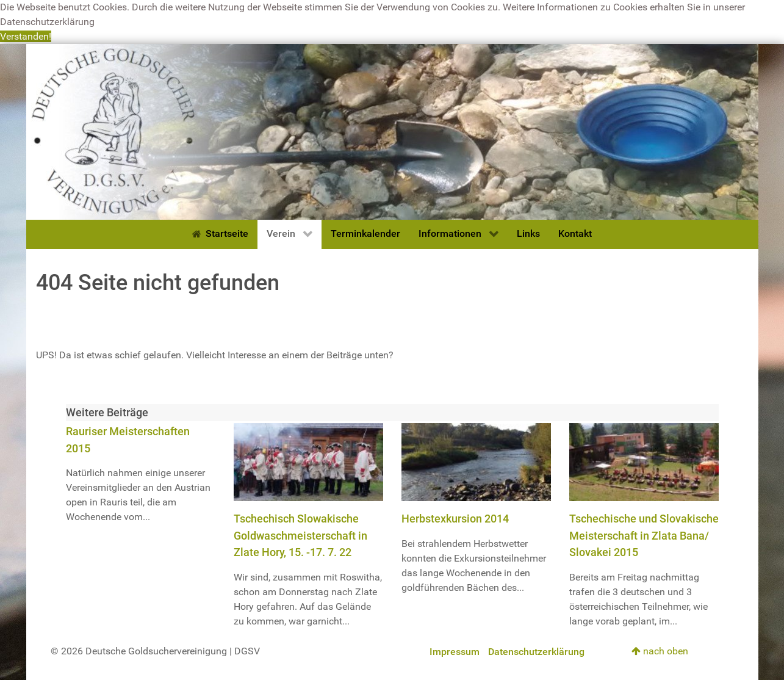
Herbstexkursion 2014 (455, 518)
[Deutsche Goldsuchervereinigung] (392, 131)
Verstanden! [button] (25, 36)
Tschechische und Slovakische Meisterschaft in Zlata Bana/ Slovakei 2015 (644, 535)
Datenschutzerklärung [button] (47, 21)
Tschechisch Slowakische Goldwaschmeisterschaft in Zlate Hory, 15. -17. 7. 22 (300, 535)
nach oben (659, 651)
